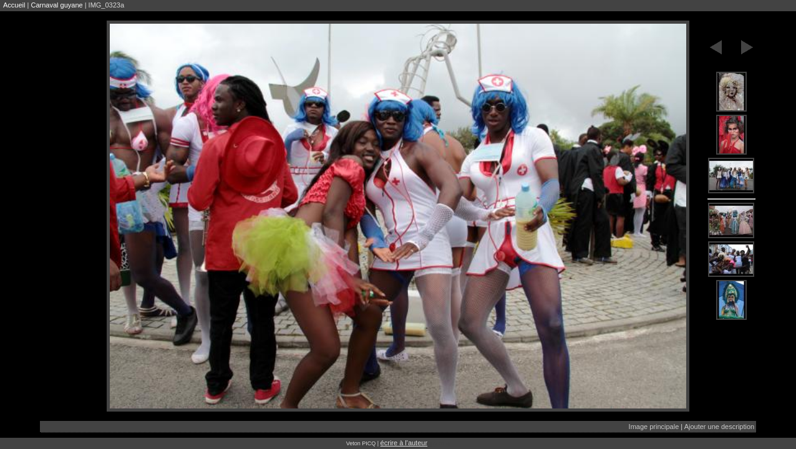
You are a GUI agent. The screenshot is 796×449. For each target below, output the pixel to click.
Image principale (654, 426)
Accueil (14, 5)
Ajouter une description (719, 426)
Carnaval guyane (56, 5)
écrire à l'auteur (404, 443)
